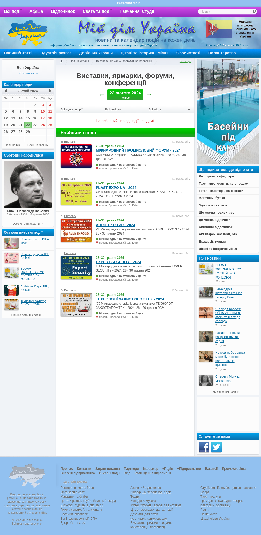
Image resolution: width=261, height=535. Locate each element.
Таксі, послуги (210, 496)
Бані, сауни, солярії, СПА (79, 518)
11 (50, 111)
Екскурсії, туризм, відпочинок (82, 505)
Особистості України (26, 223)
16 (35, 118)
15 (28, 118)
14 (21, 118)
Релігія (205, 510)
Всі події (13, 11)
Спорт (204, 492)
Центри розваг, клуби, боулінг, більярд (88, 501)
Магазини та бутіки (74, 496)
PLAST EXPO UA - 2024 (116, 187)
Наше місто (208, 514)
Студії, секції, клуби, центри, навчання (228, 488)
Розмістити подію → (130, 2)
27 (13, 132)
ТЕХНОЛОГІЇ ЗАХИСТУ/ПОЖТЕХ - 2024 (130, 299)
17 (43, 118)
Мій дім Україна (28, 33)
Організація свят (73, 492)
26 (6, 132)
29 (28, 132)
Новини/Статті (18, 53)
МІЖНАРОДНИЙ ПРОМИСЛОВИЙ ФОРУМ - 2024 (138, 150)
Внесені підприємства (78, 473)
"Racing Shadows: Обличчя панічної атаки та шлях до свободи (228, 315)
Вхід (127, 473)
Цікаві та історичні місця (145, 53)
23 (35, 125)
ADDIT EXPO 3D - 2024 (115, 225)
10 (43, 111)
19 (6, 125)
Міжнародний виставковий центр (122, 164)
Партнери (131, 469)
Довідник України (96, 53)
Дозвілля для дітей (144, 514)
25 (50, 125)
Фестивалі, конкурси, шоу (148, 518)
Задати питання (107, 469)
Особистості (188, 53)
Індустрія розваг (55, 53)
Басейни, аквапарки (75, 514)
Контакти (84, 469)
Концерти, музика (143, 501)
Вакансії (211, 469)
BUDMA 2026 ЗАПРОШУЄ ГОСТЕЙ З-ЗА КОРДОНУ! (228, 271)
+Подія (167, 469)
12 (6, 118)
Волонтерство (222, 53)
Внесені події (109, 473)
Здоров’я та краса (74, 523)
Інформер (150, 469)
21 (21, 125)
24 (43, 125)
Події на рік (12, 144)
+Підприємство (189, 469)
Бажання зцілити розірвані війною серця (227, 337)
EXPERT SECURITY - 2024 (118, 262)
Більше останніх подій (26, 314)
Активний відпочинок (145, 488)
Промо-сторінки (234, 469)
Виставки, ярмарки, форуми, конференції (124, 60)
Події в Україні (79, 60)
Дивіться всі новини (226, 391)
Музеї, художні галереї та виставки (155, 505)
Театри (135, 496)
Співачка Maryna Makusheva (227, 379)
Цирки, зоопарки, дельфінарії (151, 510)
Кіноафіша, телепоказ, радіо (151, 492)
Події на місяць (37, 144)
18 (50, 118)
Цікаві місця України (215, 518)
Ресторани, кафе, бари (77, 488)
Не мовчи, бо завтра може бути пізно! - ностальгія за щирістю (230, 359)
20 (13, 125)
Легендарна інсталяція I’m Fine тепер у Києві (228, 293)
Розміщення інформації (153, 473)
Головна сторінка (61, 61)
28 (21, 132)
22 (28, 125)
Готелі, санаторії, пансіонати (81, 510)
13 (13, 118)
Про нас (67, 469)
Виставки (70, 141)
